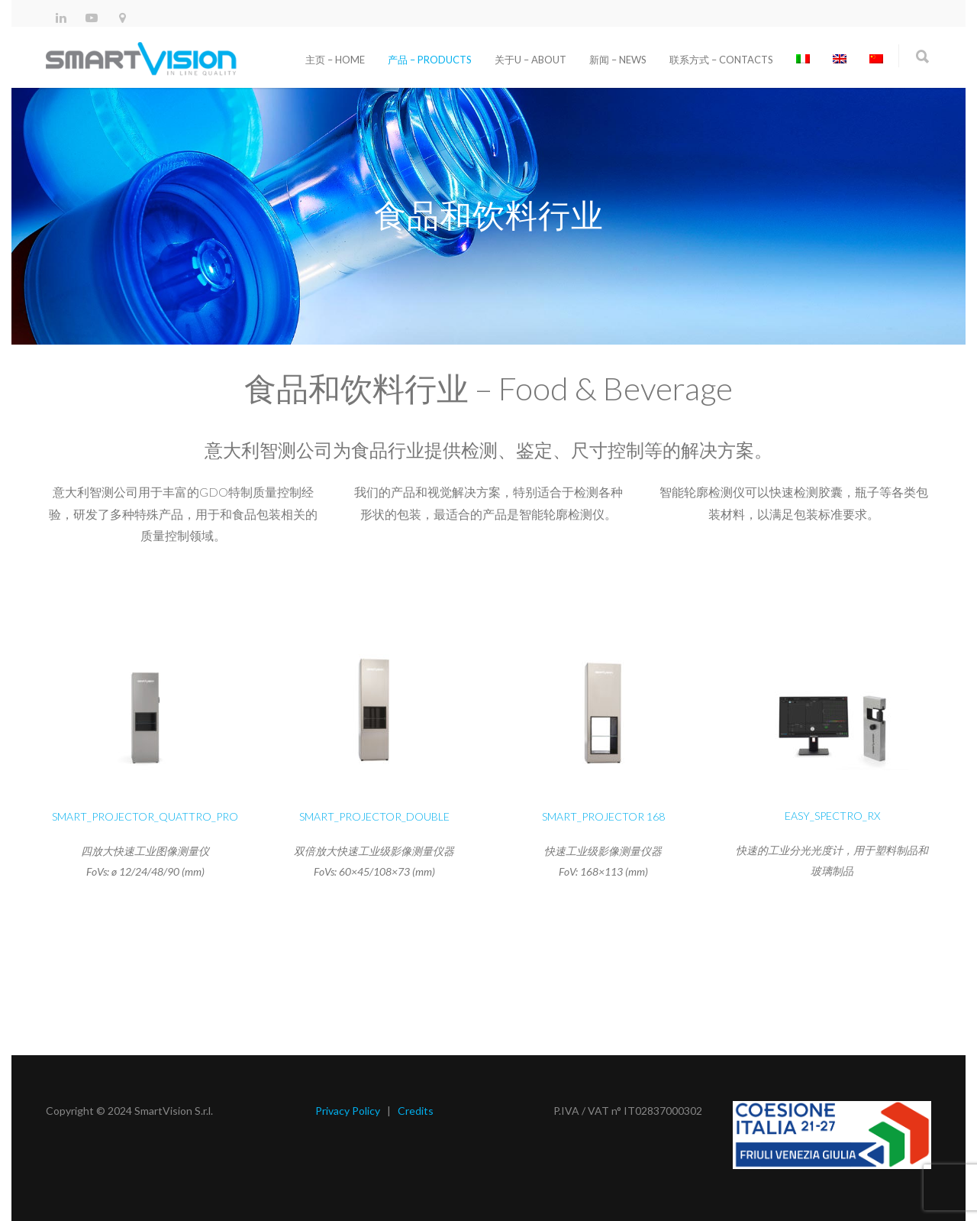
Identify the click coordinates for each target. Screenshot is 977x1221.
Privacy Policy (347, 1110)
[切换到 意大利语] (803, 59)
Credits (416, 1110)
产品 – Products (430, 59)
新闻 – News (617, 59)
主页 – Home (335, 59)
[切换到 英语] (839, 59)
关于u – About (530, 59)
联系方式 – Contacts (721, 59)
